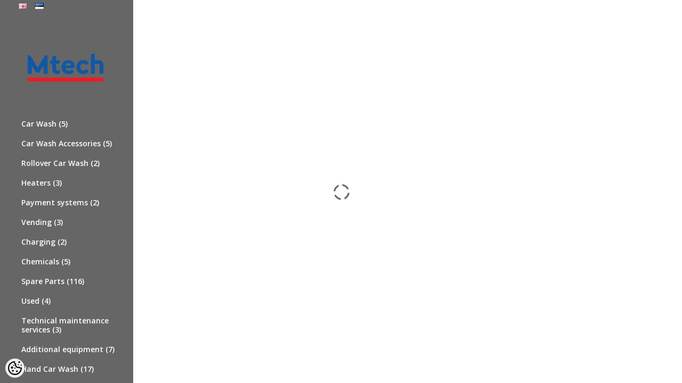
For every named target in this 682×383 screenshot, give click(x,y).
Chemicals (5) (45, 261)
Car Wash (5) (44, 124)
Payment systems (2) (60, 202)
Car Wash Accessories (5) (66, 143)
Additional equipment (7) (68, 349)
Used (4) (36, 301)
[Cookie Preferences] (15, 368)
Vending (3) (42, 222)
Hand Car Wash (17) (57, 369)
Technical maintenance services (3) (65, 325)
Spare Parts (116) (52, 281)
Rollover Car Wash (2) (60, 163)
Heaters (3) (41, 183)
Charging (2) (44, 242)
